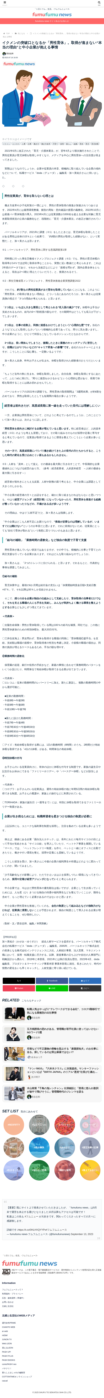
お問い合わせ (8, 1302)
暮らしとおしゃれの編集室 (13, 1372)
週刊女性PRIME (9, 1323)
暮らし (68, 144)
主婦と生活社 (8, 1306)
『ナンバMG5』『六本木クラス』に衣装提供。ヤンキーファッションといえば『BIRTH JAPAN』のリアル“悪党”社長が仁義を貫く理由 (63, 1072)
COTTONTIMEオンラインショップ (17, 1377)
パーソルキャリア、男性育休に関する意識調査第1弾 (37, 249)
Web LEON (7, 1343)
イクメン (6, 144)
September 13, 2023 (82, 1234)
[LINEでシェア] (52, 988)
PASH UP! (6, 1352)
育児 (87, 144)
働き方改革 (45, 144)
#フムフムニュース (56, 1229)
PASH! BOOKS (8, 1360)
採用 (62, 144)
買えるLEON (7, 1348)
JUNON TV (7, 1339)
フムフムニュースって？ (12, 1290)
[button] (85, 988)
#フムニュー (31, 1216)
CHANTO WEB (8, 1327)
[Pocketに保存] (19, 988)
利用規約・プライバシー (12, 1294)
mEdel (5, 1335)
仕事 (29, 144)
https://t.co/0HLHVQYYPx (32, 1229)
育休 (81, 144)
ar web (5, 1331)
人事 (23, 144)
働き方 (36, 144)
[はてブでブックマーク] (85, 981)
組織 (75, 144)
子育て (55, 144)
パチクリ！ (7, 1368)
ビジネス (16, 144)
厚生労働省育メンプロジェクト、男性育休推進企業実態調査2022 (44, 280)
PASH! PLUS (7, 1356)
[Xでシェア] (19, 981)
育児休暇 (95, 144)
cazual (5, 1381)
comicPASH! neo (9, 1364)
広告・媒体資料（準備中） (13, 1298)
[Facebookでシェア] (52, 981)
